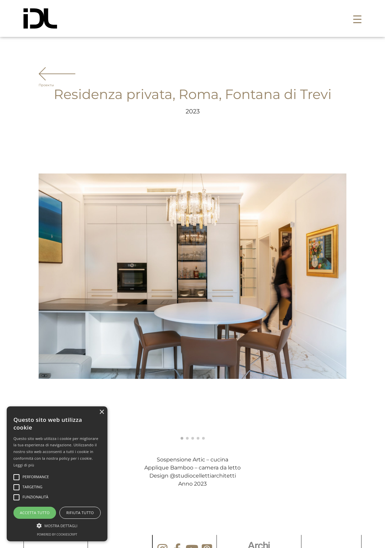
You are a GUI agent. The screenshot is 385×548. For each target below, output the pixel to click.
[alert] (57, 473)
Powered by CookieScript (57, 534)
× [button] (101, 412)
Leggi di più (23, 464)
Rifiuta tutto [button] (80, 512)
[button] (357, 18)
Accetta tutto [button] (35, 512)
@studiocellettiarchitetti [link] (203, 475)
